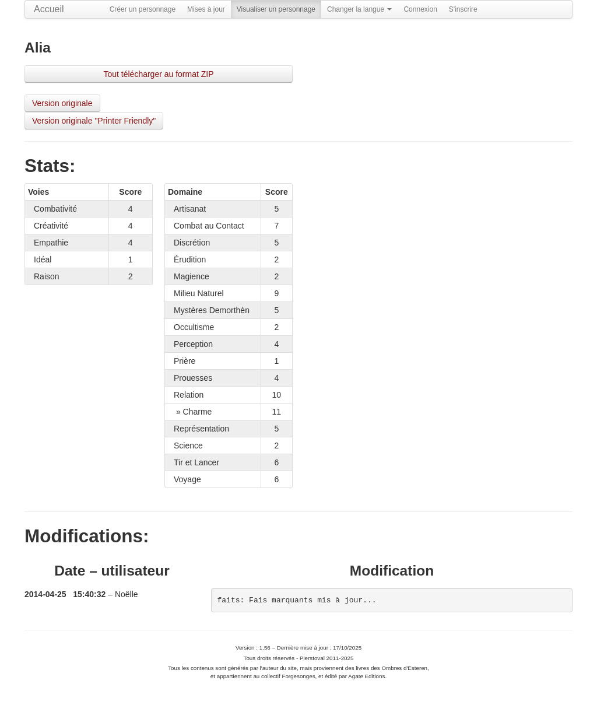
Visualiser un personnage (276, 9)
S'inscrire (463, 9)
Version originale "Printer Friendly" (94, 120)
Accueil (49, 9)
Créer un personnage (142, 9)
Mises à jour (206, 9)
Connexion (420, 9)
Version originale (62, 103)
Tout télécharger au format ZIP (158, 74)
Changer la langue (359, 9)
